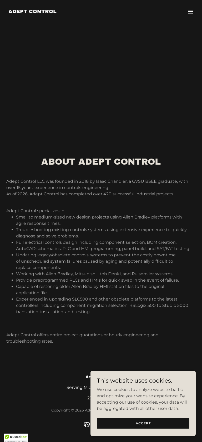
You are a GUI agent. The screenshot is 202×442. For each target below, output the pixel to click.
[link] (32, 11)
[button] (190, 11)
